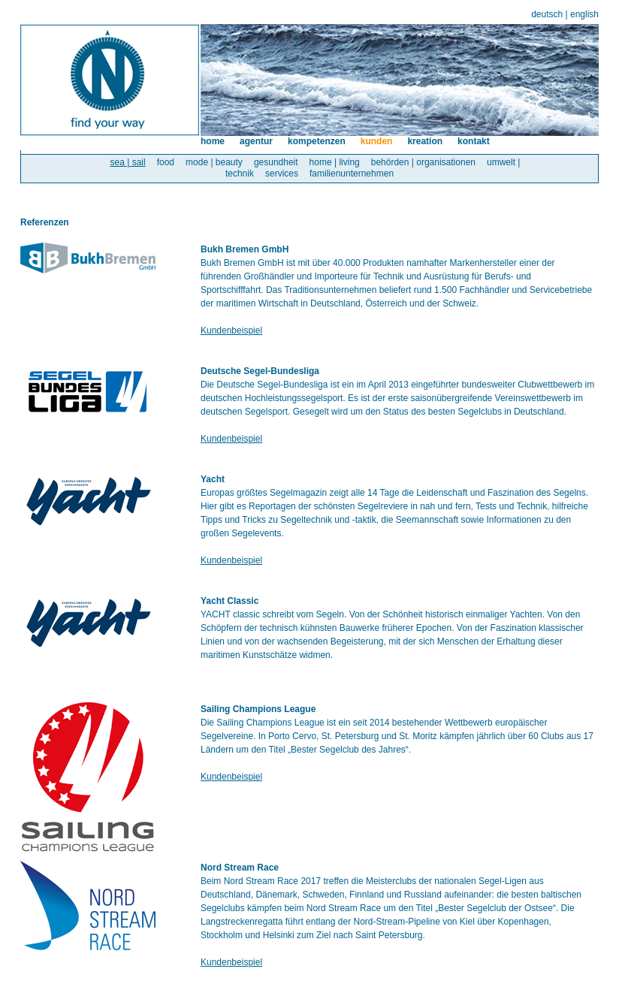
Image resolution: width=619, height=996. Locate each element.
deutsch (547, 14)
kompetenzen (317, 141)
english (584, 14)
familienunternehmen (352, 173)
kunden (377, 141)
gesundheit (276, 162)
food (165, 162)
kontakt (473, 141)
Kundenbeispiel (231, 330)
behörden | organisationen (423, 162)
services (281, 173)
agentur (256, 141)
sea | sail (128, 162)
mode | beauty (214, 162)
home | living (335, 162)
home (213, 141)
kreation (424, 141)
